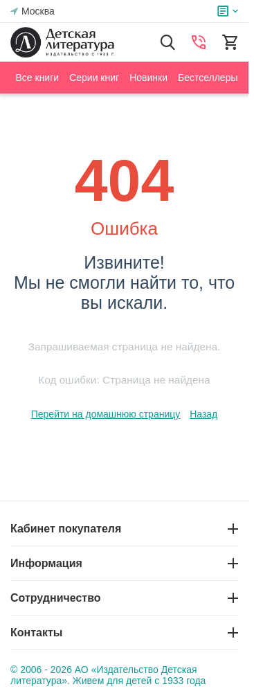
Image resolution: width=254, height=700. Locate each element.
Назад (203, 414)
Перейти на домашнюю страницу (106, 414)
